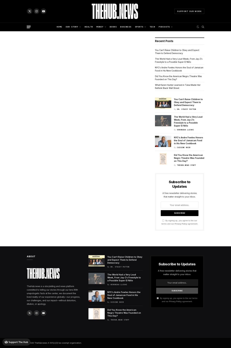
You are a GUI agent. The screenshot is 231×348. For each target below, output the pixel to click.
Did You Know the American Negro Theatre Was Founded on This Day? (189, 158)
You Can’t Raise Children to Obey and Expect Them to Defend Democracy (188, 102)
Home (59, 27)
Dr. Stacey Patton (186, 109)
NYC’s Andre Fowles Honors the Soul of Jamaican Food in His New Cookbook (188, 140)
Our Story (72, 27)
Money (99, 27)
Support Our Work (189, 11)
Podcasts (164, 27)
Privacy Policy (181, 224)
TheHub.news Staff (186, 165)
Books (113, 27)
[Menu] (29, 27)
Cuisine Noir (183, 147)
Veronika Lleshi (185, 130)
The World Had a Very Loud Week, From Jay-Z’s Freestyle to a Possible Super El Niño (188, 121)
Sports (139, 27)
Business (125, 27)
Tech (152, 27)
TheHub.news (40, 343)
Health (89, 27)
